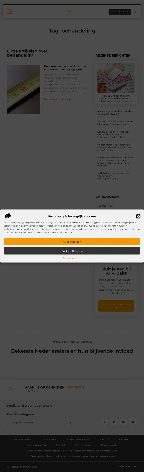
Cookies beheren (72, 251)
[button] (138, 216)
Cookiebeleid (70, 258)
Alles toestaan (72, 241)
